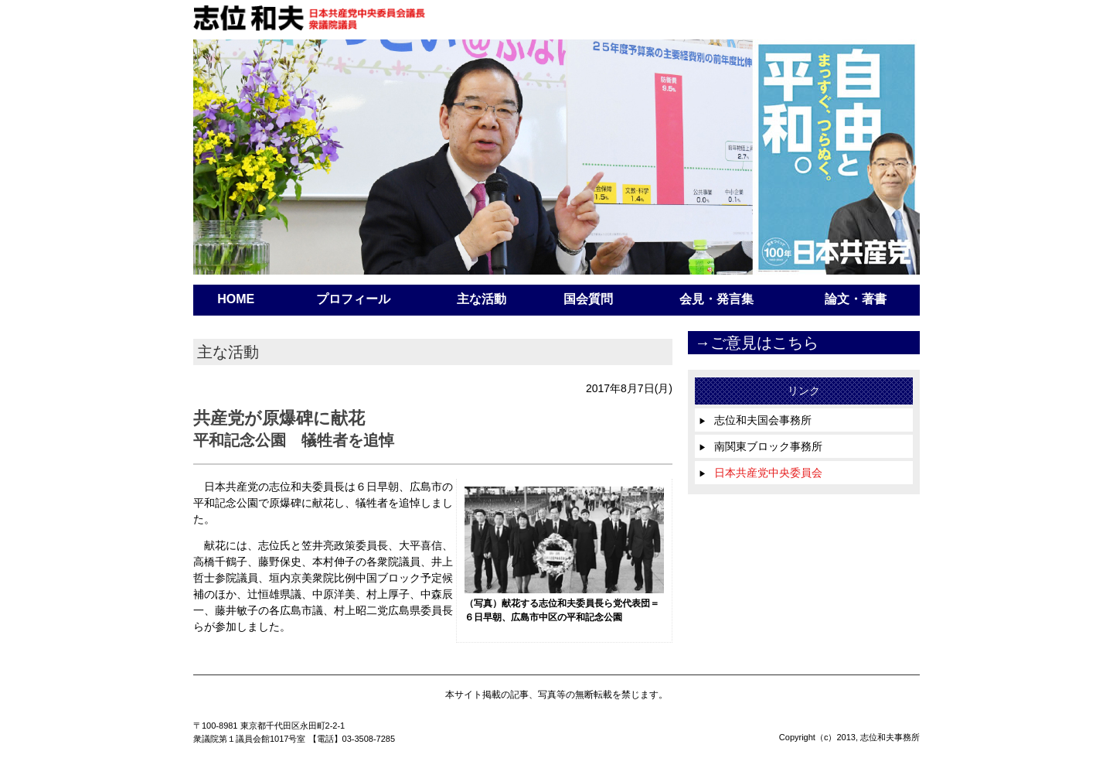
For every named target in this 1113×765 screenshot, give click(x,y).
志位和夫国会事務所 (755, 420)
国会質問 (588, 299)
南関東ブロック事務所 (760, 446)
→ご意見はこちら (757, 342)
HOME (235, 299)
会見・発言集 (716, 299)
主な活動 (481, 299)
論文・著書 (856, 299)
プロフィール (353, 299)
